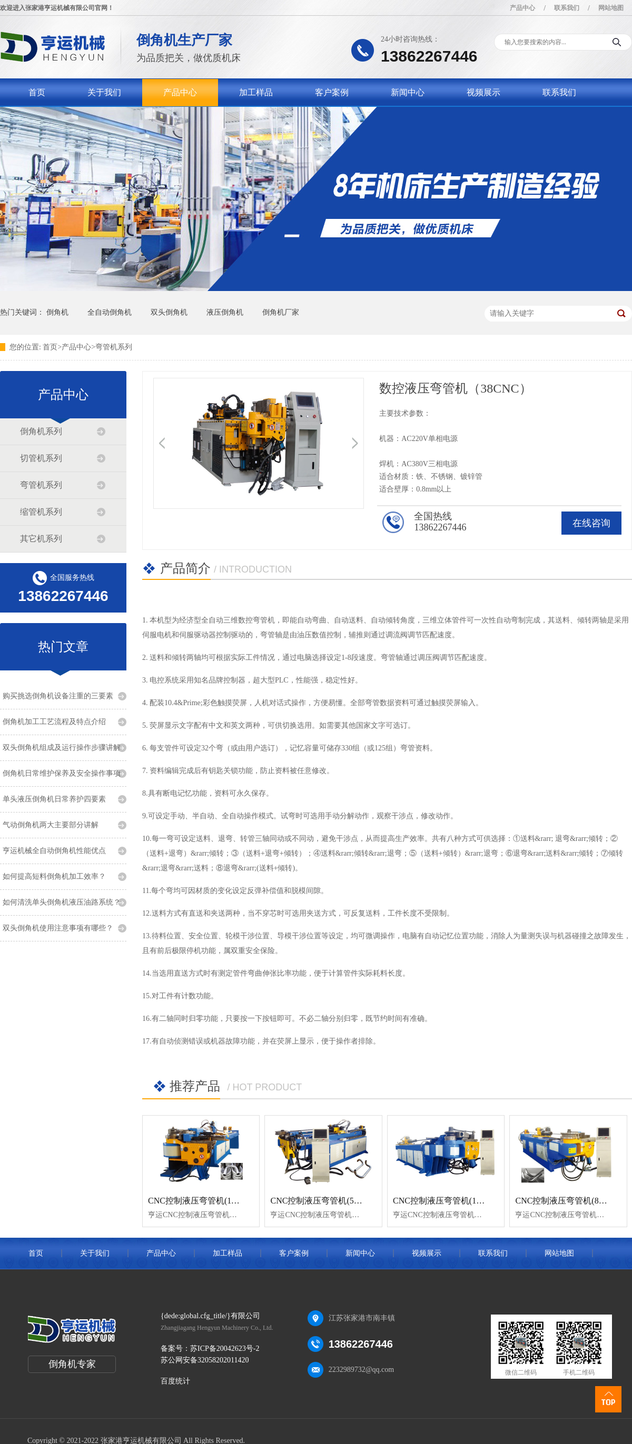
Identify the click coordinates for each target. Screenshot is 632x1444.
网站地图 (611, 8)
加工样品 (256, 92)
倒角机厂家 (280, 312)
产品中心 (522, 8)
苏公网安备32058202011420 (205, 1360)
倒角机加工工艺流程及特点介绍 (54, 722)
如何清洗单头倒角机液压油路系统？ (62, 902)
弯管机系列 (113, 347)
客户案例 (332, 92)
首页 (36, 92)
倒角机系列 (41, 431)
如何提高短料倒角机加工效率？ (54, 876)
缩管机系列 (41, 511)
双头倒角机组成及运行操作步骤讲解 (62, 747)
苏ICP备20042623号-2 (224, 1348)
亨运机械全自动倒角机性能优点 (54, 851)
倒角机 (57, 312)
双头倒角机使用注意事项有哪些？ (58, 928)
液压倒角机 (224, 312)
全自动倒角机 (109, 312)
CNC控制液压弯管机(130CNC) (449, 1200)
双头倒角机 (169, 312)
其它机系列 (41, 538)
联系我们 (566, 8)
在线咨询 (591, 523)
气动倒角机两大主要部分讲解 (50, 825)
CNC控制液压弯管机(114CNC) (204, 1200)
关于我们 (104, 92)
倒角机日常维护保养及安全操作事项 (62, 773)
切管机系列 (41, 458)
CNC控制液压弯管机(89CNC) (569, 1200)
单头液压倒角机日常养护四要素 (54, 799)
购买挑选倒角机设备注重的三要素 (58, 696)
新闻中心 (407, 92)
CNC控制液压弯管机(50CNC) (324, 1200)
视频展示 (483, 92)
